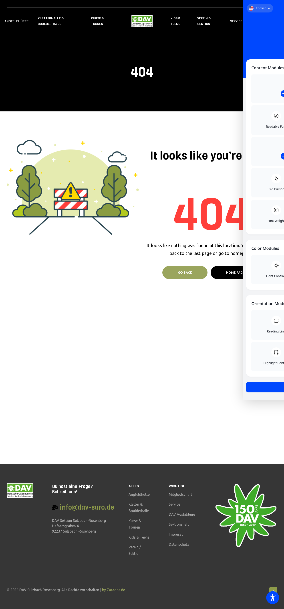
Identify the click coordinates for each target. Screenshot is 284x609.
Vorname (214, 368)
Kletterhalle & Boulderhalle (51, 21)
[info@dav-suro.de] (55, 507)
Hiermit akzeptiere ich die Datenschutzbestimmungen (228, 401)
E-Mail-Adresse (219, 384)
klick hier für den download (54, 367)
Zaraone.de (116, 590)
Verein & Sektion (204, 21)
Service (236, 21)
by (104, 590)
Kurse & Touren (97, 21)
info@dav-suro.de (87, 507)
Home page (235, 272)
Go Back (185, 272)
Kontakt (259, 21)
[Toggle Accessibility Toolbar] (273, 598)
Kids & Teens (176, 21)
